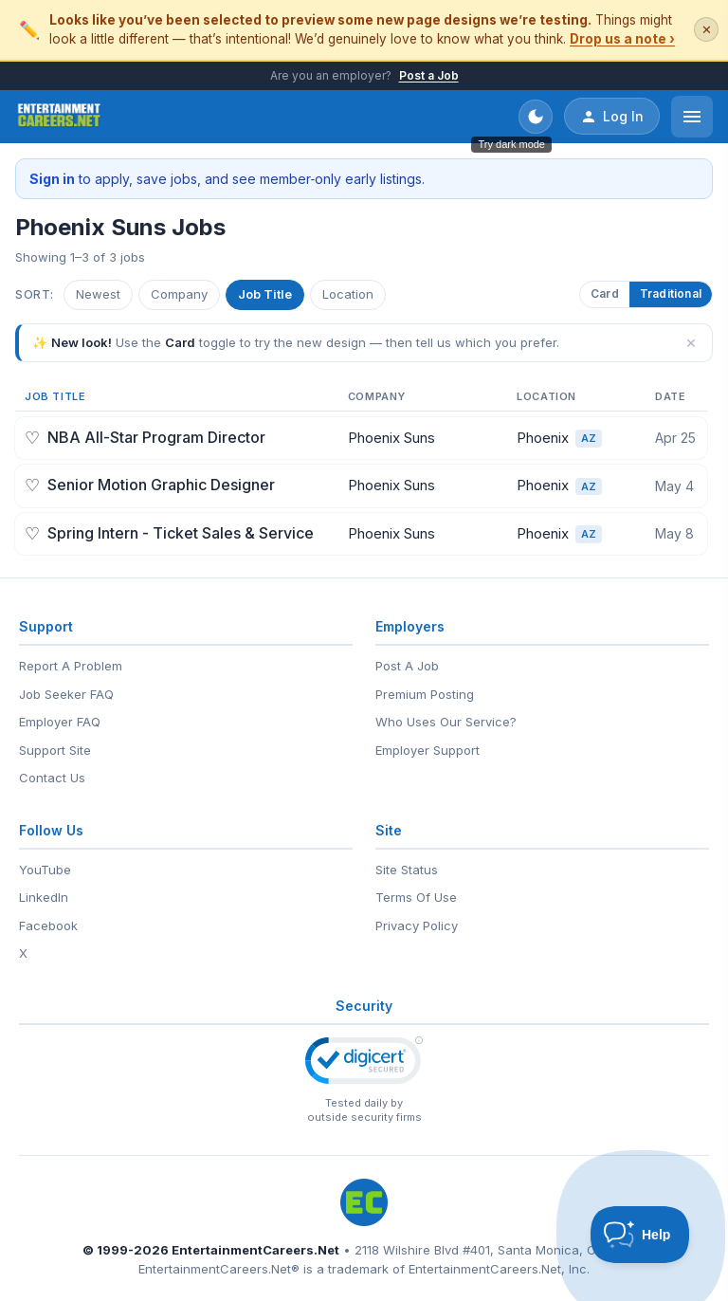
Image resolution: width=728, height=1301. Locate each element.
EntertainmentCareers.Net (255, 1249)
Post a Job (429, 75)
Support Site (55, 750)
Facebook (48, 925)
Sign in (52, 179)
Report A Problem (70, 665)
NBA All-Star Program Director (156, 437)
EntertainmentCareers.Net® (219, 1268)
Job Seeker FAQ (66, 694)
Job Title (265, 294)
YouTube (45, 869)
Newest (98, 294)
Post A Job (407, 665)
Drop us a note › (622, 38)
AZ (588, 438)
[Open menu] (692, 116)
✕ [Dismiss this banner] (706, 30)
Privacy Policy (416, 925)
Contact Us (52, 777)
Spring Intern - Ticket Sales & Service (180, 532)
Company (179, 294)
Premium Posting (424, 694)
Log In (612, 116)
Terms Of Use (416, 897)
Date (670, 396)
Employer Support (427, 750)
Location (347, 294)
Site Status (406, 869)
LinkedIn (43, 897)
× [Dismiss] (691, 342)
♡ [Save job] (32, 438)
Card (605, 293)
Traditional (670, 293)
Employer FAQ (59, 721)
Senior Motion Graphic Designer (161, 484)
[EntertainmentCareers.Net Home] (59, 117)
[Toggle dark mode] (536, 117)
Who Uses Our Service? (446, 721)
